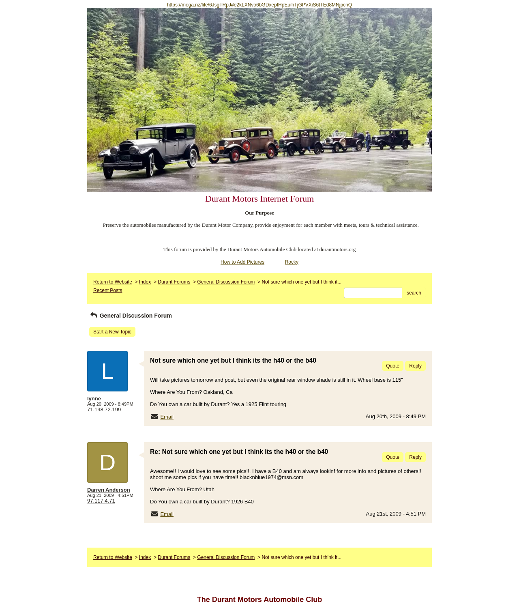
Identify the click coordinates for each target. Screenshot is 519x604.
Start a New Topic (112, 332)
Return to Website (112, 282)
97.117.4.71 (101, 501)
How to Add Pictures (242, 262)
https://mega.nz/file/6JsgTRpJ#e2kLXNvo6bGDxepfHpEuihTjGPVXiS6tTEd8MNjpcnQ (259, 5)
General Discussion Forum (226, 282)
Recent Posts (107, 290)
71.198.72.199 (104, 409)
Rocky (291, 262)
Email (167, 417)
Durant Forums (174, 282)
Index (145, 282)
